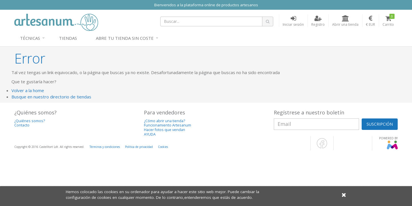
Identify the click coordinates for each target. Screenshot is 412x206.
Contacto (21, 125)
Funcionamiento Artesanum (167, 125)
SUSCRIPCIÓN (380, 124)
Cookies (163, 147)
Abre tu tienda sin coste (125, 38)
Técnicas (30, 38)
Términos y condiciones (105, 147)
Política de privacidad (139, 147)
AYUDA (150, 134)
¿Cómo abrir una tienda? (164, 120)
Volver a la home (27, 90)
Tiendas (68, 38)
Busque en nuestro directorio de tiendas (51, 97)
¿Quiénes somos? (29, 120)
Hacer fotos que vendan (164, 129)
